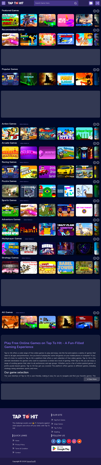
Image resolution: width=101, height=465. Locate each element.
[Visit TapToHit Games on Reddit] (79, 441)
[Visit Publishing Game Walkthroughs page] (91, 3)
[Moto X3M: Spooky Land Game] (10, 79)
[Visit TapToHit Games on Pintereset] (69, 441)
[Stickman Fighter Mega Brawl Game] (65, 39)
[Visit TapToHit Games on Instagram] (74, 441)
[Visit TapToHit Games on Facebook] (53, 441)
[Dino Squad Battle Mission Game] (28, 20)
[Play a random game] (97, 3)
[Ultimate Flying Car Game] (10, 39)
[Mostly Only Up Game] (84, 20)
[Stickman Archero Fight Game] (10, 20)
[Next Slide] (97, 11)
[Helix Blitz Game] (65, 20)
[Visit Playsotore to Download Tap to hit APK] (69, 448)
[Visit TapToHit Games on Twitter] (58, 441)
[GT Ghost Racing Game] (84, 322)
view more (24, 124)
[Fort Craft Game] (47, 322)
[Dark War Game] (47, 79)
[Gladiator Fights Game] (10, 322)
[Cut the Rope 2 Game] (47, 39)
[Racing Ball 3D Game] (28, 79)
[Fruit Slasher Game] (65, 79)
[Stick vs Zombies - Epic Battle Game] (84, 79)
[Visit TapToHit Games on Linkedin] (64, 441)
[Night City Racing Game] (47, 20)
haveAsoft (31, 461)
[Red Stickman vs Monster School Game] (84, 39)
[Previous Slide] (94, 11)
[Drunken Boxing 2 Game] (28, 39)
